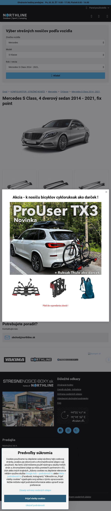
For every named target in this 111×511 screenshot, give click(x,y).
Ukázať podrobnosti (35, 505)
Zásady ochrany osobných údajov (35, 490)
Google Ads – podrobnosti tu (39, 473)
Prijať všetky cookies (35, 498)
